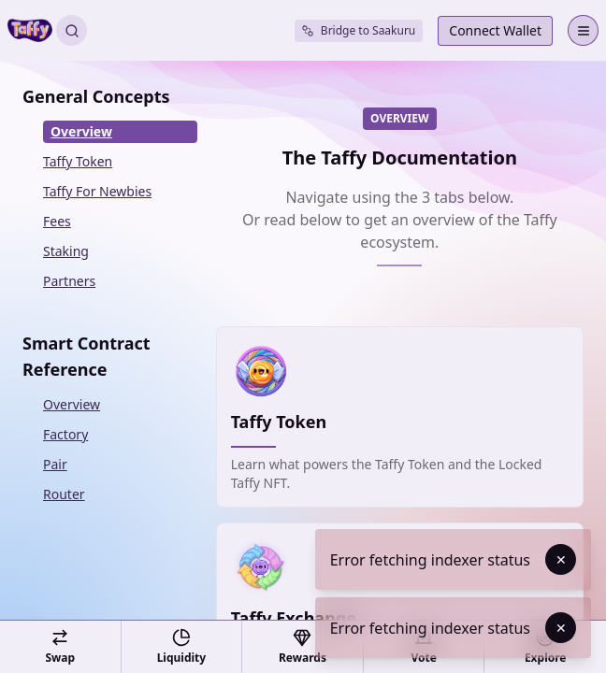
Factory (65, 434)
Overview (81, 131)
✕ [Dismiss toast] (561, 559)
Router (64, 494)
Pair (55, 464)
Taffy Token (77, 161)
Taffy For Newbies (97, 191)
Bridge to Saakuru (358, 30)
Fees (57, 221)
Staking (66, 251)
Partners (69, 281)
